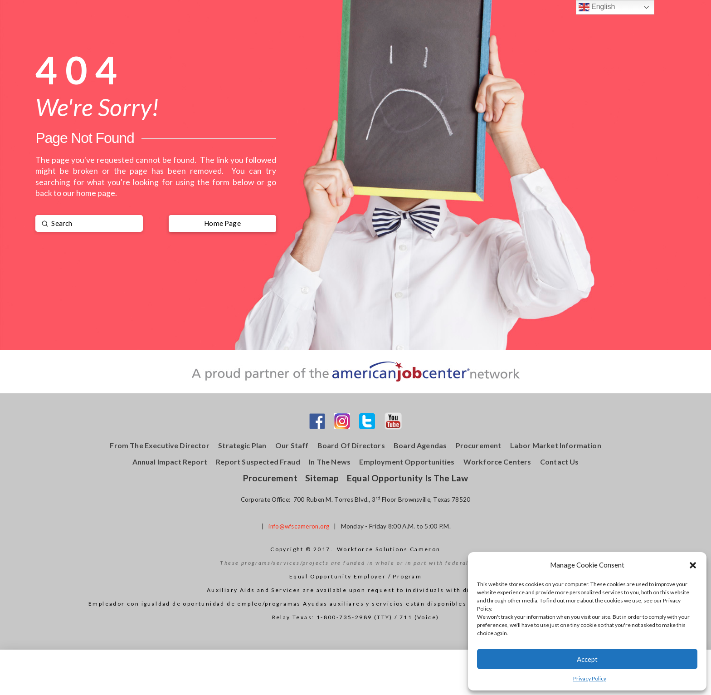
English (597, 7)
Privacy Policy (589, 678)
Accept (587, 659)
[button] (692, 565)
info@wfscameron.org (298, 526)
